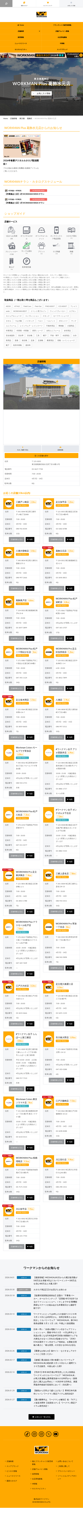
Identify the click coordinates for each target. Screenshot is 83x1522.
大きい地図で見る (23, 448)
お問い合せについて (65, 1461)
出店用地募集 (37, 1479)
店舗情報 (13, 118)
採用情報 (35, 1474)
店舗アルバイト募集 (40, 1469)
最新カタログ (12, 1481)
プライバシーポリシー (66, 1471)
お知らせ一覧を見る (41, 1417)
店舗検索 (10, 1461)
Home (5, 118)
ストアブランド (13, 1466)
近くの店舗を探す (41, 456)
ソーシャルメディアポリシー (67, 1477)
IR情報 (34, 1484)
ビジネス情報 (12, 1471)
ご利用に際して (64, 1466)
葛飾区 (29, 118)
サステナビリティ (39, 1489)
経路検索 (60, 448)
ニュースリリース (13, 1476)
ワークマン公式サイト (41, 14)
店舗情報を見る (17, 539)
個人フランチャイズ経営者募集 (42, 1462)
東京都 (22, 118)
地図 (30, 539)
